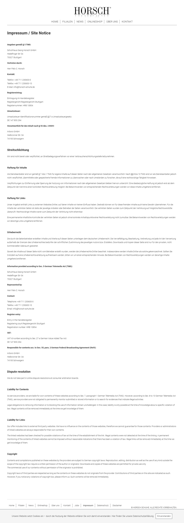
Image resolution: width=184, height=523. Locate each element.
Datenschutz (103, 505)
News (80, 21)
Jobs (77, 505)
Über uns (112, 21)
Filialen (67, 21)
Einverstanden (164, 516)
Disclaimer (117, 505)
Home (54, 21)
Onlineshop (94, 21)
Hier (114, 516)
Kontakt (127, 21)
